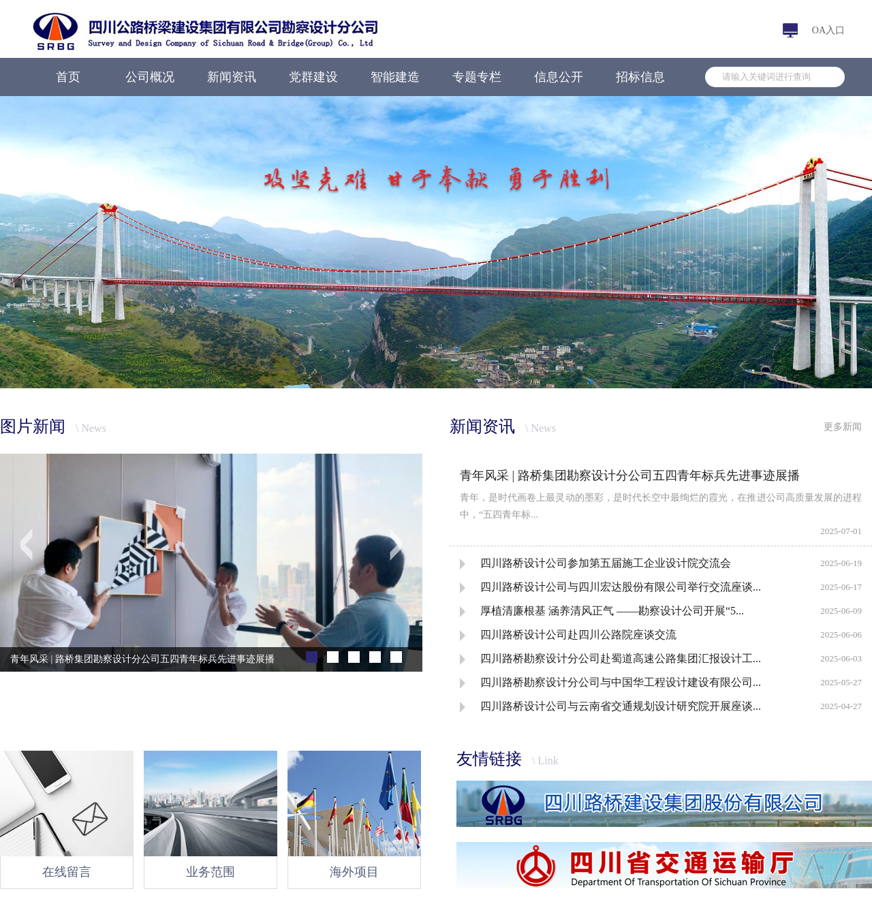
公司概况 (149, 77)
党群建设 (313, 77)
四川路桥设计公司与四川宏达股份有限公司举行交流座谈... (620, 587)
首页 (68, 77)
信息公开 (558, 77)
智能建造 (395, 77)
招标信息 (640, 77)
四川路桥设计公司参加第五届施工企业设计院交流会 (605, 563)
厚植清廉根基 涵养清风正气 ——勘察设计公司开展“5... (612, 610)
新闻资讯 (231, 77)
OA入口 (828, 30)
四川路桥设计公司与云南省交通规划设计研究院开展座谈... (620, 706)
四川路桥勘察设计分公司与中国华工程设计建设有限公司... (620, 682)
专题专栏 (476, 77)
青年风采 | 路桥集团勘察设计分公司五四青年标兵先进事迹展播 (630, 475)
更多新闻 (843, 427)
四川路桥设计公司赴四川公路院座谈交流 (578, 634)
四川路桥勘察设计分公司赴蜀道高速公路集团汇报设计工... (620, 658)
